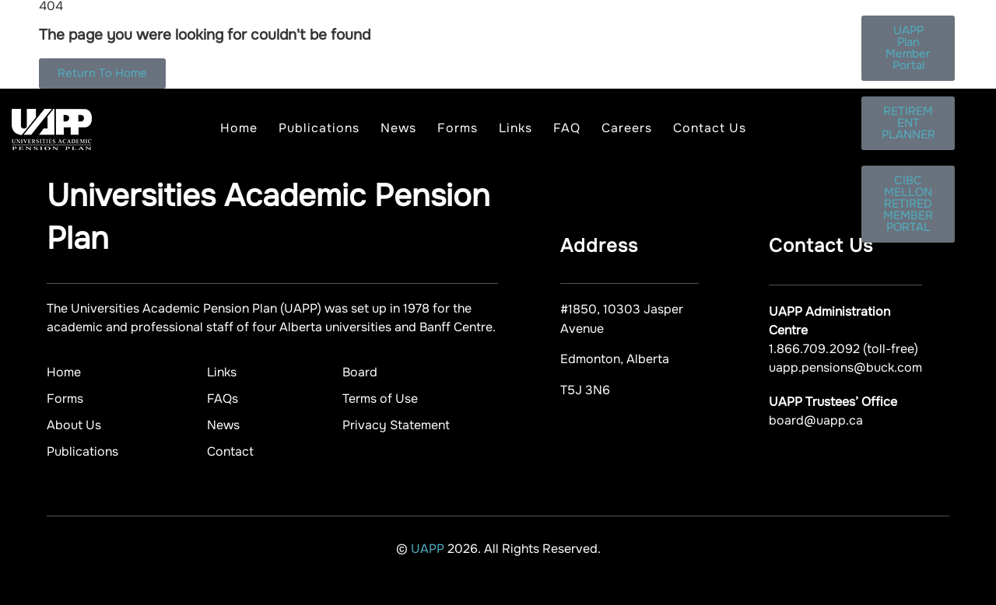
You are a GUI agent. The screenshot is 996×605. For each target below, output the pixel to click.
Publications (319, 128)
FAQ (566, 128)
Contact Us (709, 128)
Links (515, 128)
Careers (626, 128)
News (398, 128)
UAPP (429, 548)
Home (239, 128)
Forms (457, 128)
